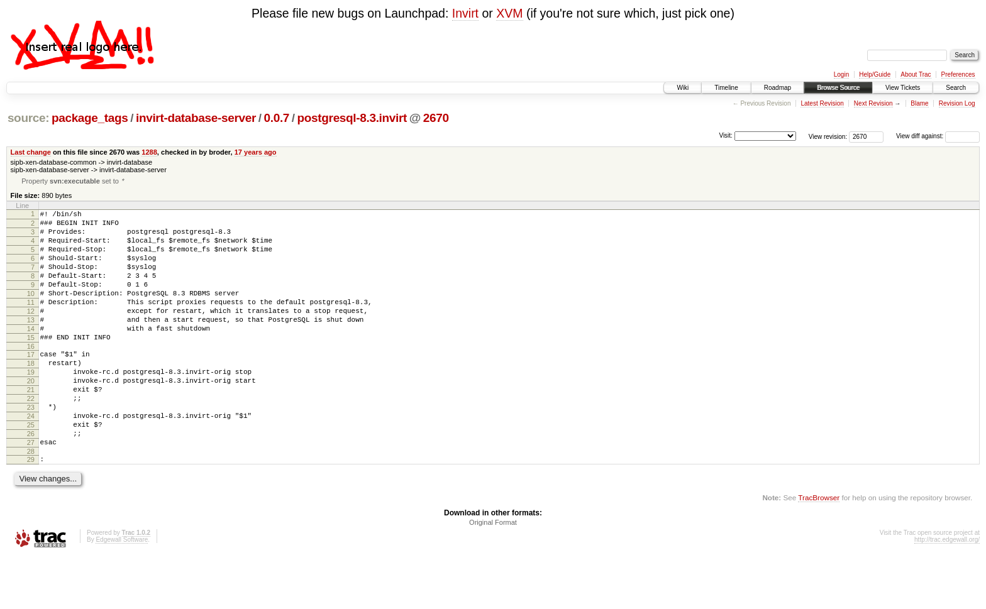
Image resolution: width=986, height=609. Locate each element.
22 (31, 437)
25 (31, 469)
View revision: (828, 136)
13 (31, 344)
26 (31, 480)
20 (31, 416)
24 (31, 459)
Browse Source (838, 87)
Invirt (465, 13)
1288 (149, 152)
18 (31, 394)
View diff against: (938, 136)
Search (956, 87)
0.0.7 (277, 117)
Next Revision (873, 103)
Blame (919, 103)
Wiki (683, 87)
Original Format (493, 574)
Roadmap (777, 87)
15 (31, 365)
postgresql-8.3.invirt (352, 117)
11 (31, 322)
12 (31, 333)
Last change (31, 152)
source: (28, 117)
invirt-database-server (196, 117)
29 (31, 509)
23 (31, 448)
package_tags (90, 117)
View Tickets (902, 87)
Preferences (958, 74)
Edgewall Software (122, 591)
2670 (436, 117)
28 (31, 501)
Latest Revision (821, 103)
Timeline (726, 87)
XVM (509, 13)
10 (31, 311)
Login (841, 74)
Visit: (726, 135)
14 (31, 354)
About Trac (915, 74)
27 (31, 491)
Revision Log (957, 103)
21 (31, 427)
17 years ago (256, 152)
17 (31, 384)
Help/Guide (874, 74)
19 (31, 405)
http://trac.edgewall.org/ (947, 591)
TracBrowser (818, 550)
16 (31, 376)
